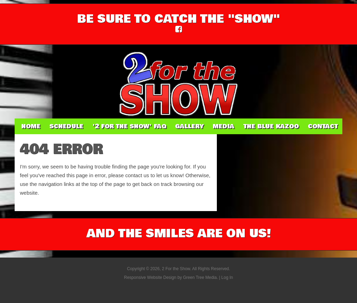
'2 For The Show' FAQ (129, 126)
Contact (323, 126)
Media (223, 126)
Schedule (66, 126)
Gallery (189, 126)
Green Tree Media (200, 277)
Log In (227, 277)
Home (30, 126)
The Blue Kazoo (271, 126)
